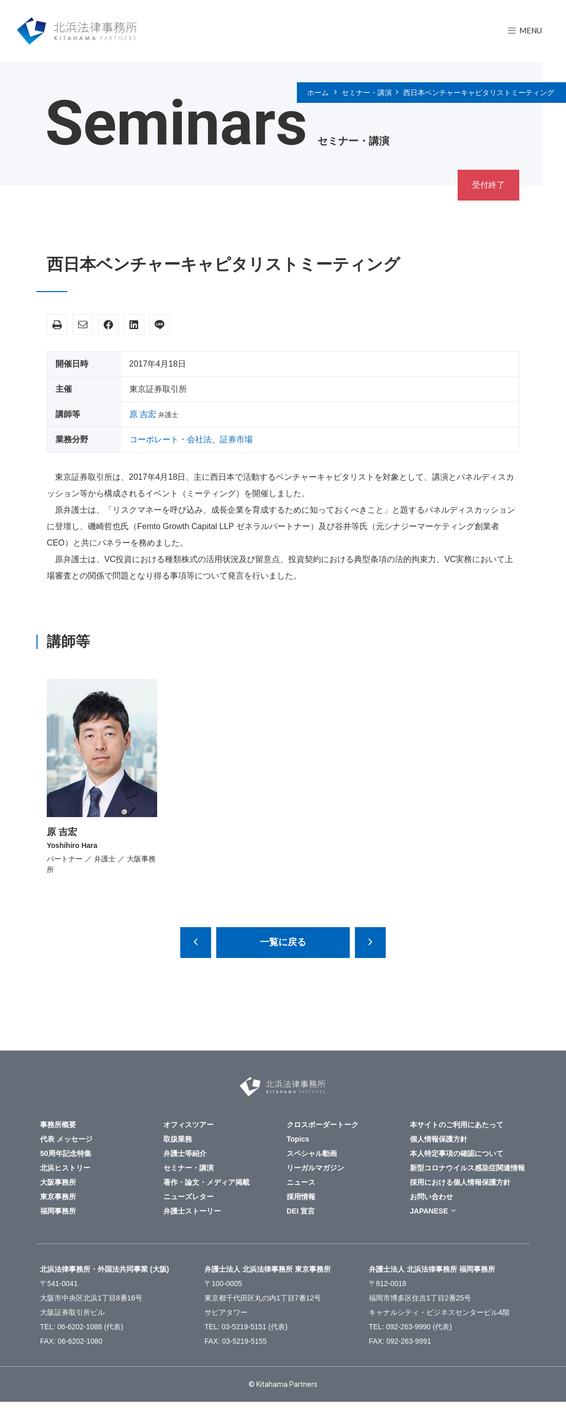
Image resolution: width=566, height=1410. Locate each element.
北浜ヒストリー (65, 1168)
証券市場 (236, 439)
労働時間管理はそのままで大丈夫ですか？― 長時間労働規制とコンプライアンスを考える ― (195, 942)
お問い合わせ (431, 1196)
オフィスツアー (188, 1124)
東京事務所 (58, 1196)
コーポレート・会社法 (170, 439)
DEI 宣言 (301, 1211)
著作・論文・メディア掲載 (206, 1182)
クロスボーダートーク (323, 1124)
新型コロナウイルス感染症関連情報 (467, 1168)
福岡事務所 (58, 1211)
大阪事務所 (58, 1182)
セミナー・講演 (367, 92)
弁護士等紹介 (184, 1153)
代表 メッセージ (66, 1139)
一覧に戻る (283, 942)
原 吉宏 (142, 414)
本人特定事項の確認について (456, 1153)
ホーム (318, 92)
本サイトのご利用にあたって (456, 1124)
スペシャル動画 (312, 1153)
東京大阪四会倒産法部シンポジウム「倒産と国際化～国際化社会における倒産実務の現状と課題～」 (370, 942)
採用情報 (301, 1196)
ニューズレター (188, 1196)
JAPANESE (429, 1211)
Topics (298, 1139)
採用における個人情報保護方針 (460, 1182)
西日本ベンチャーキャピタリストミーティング (478, 92)
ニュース (301, 1182)
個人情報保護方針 (438, 1139)
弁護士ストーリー (192, 1211)
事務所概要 (58, 1124)
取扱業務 (177, 1139)
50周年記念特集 (65, 1153)
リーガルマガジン (315, 1168)
